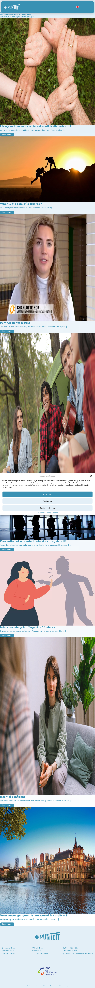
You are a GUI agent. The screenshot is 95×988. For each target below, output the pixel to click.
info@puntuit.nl (71, 951)
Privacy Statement (52, 512)
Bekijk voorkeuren (47, 508)
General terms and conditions (48, 986)
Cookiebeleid (41, 512)
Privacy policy (63, 986)
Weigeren (47, 501)
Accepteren (47, 494)
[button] (91, 476)
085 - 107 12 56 (72, 948)
